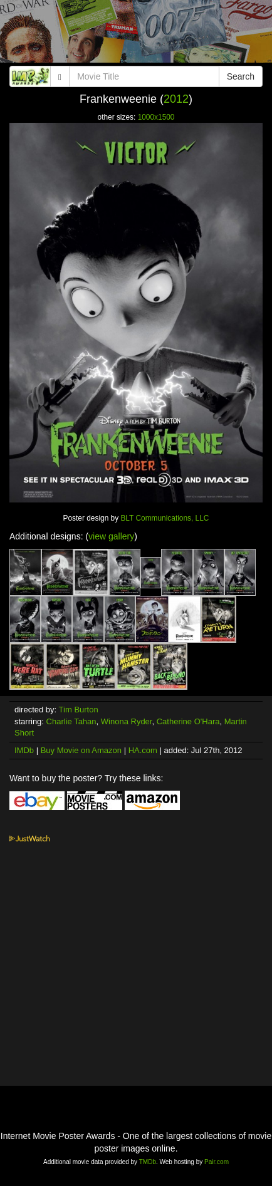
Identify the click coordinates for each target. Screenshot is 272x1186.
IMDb (24, 750)
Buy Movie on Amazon (81, 750)
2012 (176, 99)
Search (240, 76)
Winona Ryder (126, 721)
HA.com (142, 750)
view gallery (111, 536)
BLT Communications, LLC (164, 518)
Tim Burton (78, 709)
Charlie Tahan (71, 721)
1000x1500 (156, 117)
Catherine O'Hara (188, 721)
